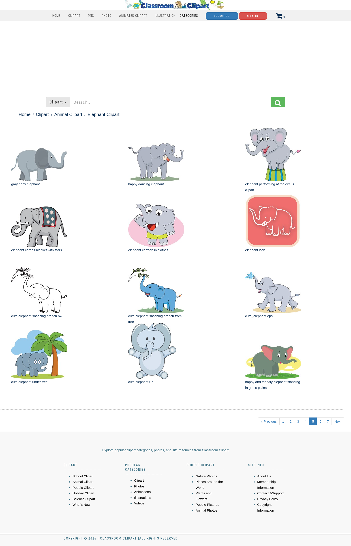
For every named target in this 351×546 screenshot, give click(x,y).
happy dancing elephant (146, 184)
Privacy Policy (267, 499)
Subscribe (221, 16)
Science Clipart (84, 499)
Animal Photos (206, 510)
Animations (142, 492)
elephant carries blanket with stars (36, 250)
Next (337, 421)
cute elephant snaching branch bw (36, 316)
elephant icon (255, 250)
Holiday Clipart (83, 493)
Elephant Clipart (103, 114)
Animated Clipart (133, 15)
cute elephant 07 (140, 382)
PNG (91, 15)
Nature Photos (206, 476)
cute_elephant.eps (259, 316)
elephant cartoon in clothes (148, 250)
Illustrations (142, 498)
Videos (139, 503)
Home (56, 15)
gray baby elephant (25, 184)
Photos (139, 486)
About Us (264, 476)
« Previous (269, 421)
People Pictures (207, 504)
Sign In (252, 16)
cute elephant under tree (29, 382)
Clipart (74, 15)
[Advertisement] (175, 56)
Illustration (165, 15)
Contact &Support (270, 493)
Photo (106, 15)
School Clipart (83, 476)
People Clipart (83, 487)
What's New (81, 504)
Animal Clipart (68, 114)
